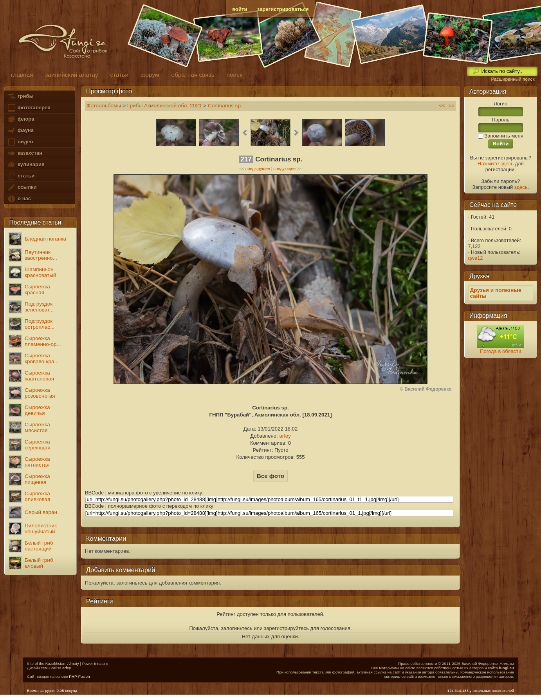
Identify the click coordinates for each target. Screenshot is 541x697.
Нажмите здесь (496, 164)
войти (239, 9)
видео (20, 142)
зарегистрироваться (283, 9)
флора (20, 119)
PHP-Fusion (79, 676)
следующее (284, 168)
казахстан (25, 153)
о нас (19, 199)
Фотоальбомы (104, 106)
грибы (20, 96)
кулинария (26, 165)
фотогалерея (28, 108)
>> (451, 106)
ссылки (22, 187)
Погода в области (500, 351)
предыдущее (257, 168)
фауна (20, 131)
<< (442, 106)
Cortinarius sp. (225, 106)
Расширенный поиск (512, 79)
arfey (284, 436)
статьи (21, 176)
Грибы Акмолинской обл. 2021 (164, 106)
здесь (521, 187)
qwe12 (475, 258)
